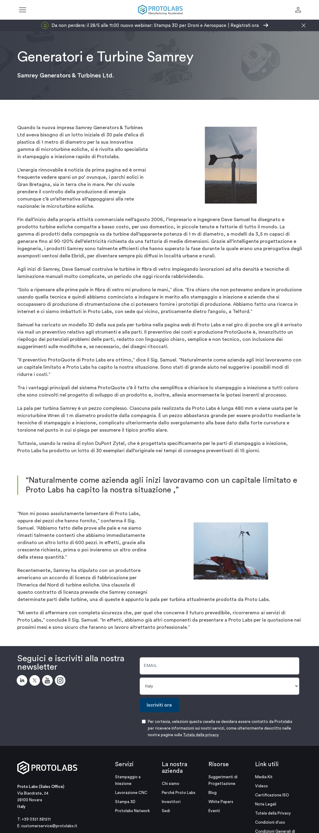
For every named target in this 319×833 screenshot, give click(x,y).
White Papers (220, 802)
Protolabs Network (132, 811)
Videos (261, 786)
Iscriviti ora (159, 705)
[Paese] (220, 686)
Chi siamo (170, 784)
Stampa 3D (125, 802)
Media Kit (264, 777)
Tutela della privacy (200, 735)
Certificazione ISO (272, 795)
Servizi (124, 764)
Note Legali (265, 804)
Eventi (214, 811)
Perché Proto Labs (178, 793)
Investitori (171, 802)
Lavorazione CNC (131, 793)
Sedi (166, 811)
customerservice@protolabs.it (49, 826)
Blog (212, 793)
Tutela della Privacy (273, 813)
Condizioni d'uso (270, 822)
